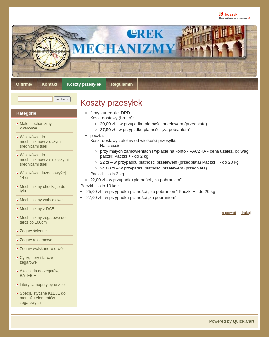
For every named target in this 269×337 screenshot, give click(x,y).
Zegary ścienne (33, 231)
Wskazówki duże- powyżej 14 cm (43, 175)
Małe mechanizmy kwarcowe (36, 125)
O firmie (24, 84)
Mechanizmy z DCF (37, 209)
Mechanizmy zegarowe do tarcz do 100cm (42, 220)
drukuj (246, 213)
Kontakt (49, 84)
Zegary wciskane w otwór (42, 249)
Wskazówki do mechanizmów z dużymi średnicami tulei (40, 142)
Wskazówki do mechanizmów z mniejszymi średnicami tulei (44, 160)
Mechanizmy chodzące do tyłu (42, 188)
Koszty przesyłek (84, 84)
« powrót (229, 213)
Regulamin (122, 84)
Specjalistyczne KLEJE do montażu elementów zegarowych (42, 298)
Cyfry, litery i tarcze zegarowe (36, 260)
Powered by (231, 321)
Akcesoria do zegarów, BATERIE (39, 273)
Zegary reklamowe (36, 240)
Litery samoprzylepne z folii (43, 284)
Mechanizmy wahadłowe (41, 200)
